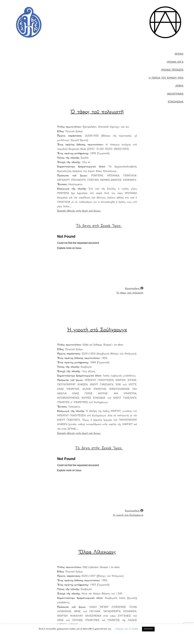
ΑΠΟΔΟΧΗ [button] (148, 629)
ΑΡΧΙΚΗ (179, 54)
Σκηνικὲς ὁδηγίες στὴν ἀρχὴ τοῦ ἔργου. (79, 211)
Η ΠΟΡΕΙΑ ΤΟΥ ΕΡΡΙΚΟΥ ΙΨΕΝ (166, 78)
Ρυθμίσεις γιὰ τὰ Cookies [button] (126, 629)
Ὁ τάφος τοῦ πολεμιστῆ (130, 293)
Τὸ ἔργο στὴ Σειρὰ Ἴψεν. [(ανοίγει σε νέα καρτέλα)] (99, 226)
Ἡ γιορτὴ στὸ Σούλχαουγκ (128, 515)
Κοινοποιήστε (134, 288)
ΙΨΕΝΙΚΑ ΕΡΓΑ (175, 62)
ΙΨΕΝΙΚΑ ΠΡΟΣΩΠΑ (172, 70)
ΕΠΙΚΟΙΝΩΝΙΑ (175, 102)
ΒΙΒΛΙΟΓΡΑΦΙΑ (175, 94)
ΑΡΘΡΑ (179, 86)
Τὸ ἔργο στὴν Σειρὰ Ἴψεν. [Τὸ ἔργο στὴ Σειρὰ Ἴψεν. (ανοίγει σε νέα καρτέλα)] (99, 448)
